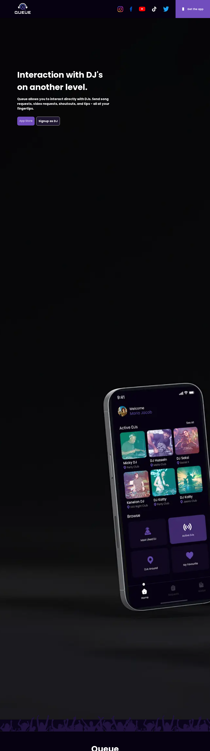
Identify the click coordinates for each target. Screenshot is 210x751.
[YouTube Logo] (142, 9)
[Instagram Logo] (120, 9)
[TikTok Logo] (154, 9)
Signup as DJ (48, 121)
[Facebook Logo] (131, 9)
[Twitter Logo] (166, 9)
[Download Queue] (193, 9)
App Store (25, 121)
